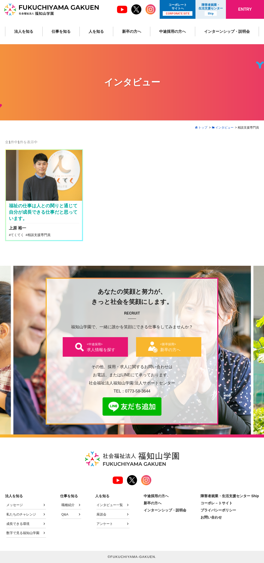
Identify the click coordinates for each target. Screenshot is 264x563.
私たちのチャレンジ (21, 514)
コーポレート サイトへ (177, 9)
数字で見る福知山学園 (22, 533)
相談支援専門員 (39, 235)
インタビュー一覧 (109, 505)
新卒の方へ (130, 31)
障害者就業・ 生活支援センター (211, 9)
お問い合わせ (211, 517)
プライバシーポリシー (218, 510)
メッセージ (14, 505)
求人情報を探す (101, 347)
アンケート (104, 524)
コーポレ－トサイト (217, 503)
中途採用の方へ (171, 31)
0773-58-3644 (138, 391)
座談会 (101, 514)
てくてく (17, 235)
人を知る (95, 31)
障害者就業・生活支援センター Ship (230, 496)
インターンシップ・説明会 (226, 31)
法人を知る (23, 31)
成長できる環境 (17, 524)
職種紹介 (68, 505)
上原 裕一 (17, 228)
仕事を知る (60, 31)
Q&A (64, 514)
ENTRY (245, 9)
